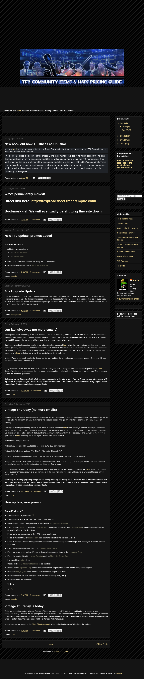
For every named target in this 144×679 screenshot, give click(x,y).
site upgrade (16, 314)
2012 (122, 140)
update (14, 276)
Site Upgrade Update (20, 291)
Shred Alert (19, 257)
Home (50, 644)
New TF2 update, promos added (28, 235)
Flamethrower (41, 527)
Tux (12, 589)
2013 (122, 136)
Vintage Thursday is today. (24, 606)
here (65, 345)
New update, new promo (23, 502)
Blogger (119, 673)
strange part (33, 538)
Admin (136, 280)
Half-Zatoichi (76, 527)
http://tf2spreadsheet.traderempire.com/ (63, 201)
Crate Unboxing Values (127, 228)
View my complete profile (128, 299)
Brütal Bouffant (20, 253)
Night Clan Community (41, 624)
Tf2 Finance (122, 261)
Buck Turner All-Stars (40, 265)
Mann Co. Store (75, 552)
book (19, 111)
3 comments (36, 390)
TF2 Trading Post (124, 219)
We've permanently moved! (25, 194)
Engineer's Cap (24, 568)
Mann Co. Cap (37, 556)
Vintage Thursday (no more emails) (31, 409)
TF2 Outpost (122, 223)
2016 (122, 123)
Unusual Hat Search (126, 256)
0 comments (35, 219)
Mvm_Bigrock (21, 571)
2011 (122, 144)
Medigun (23, 527)
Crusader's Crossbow (48, 548)
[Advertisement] (72, 24)
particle (22, 560)
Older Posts (102, 644)
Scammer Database (126, 251)
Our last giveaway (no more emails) (31, 329)
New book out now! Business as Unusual (35, 144)
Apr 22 (125, 130)
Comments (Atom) (61, 652)
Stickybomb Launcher (59, 523)
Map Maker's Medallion (28, 564)
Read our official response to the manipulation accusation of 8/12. (126, 164)
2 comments (35, 310)
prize (13, 394)
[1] (33, 515)
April (125, 127)
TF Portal (121, 266)
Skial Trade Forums (125, 233)
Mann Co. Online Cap (59, 556)
